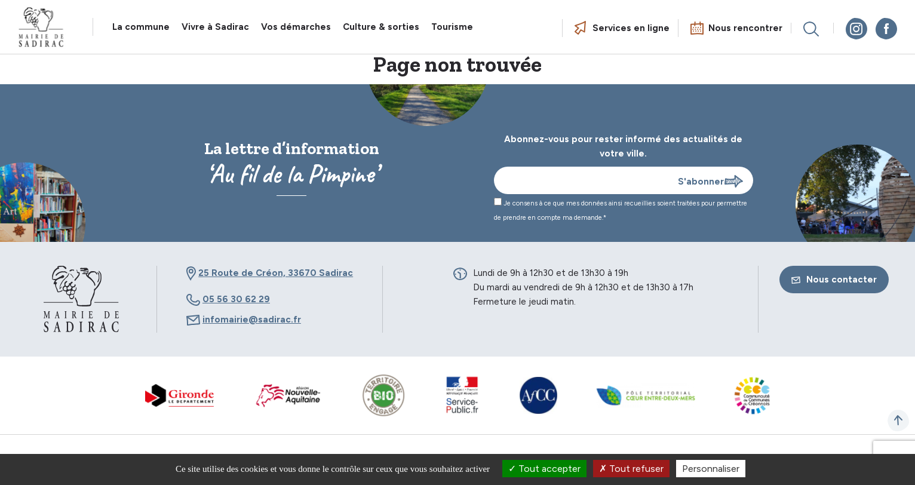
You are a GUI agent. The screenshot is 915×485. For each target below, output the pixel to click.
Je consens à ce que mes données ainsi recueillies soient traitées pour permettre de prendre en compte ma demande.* (620, 210)
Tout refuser (631, 468)
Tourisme (452, 27)
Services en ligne (631, 28)
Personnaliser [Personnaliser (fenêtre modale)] (710, 468)
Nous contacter (834, 279)
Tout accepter (544, 468)
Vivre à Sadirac (215, 27)
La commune (141, 27)
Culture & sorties (381, 27)
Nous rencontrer (745, 28)
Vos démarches (296, 27)
